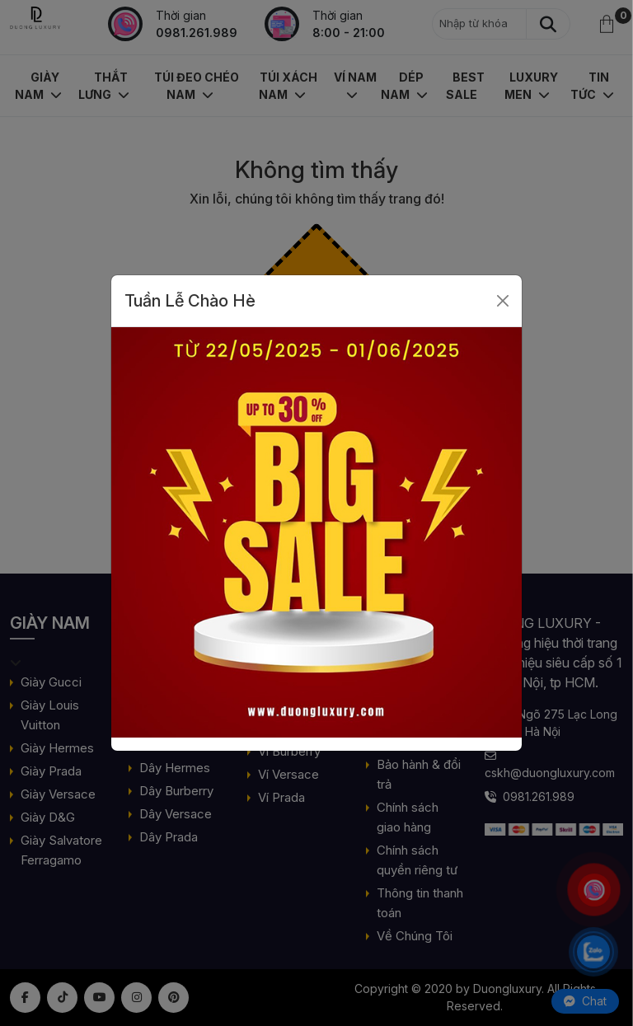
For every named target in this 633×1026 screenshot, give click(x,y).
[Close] (502, 300)
